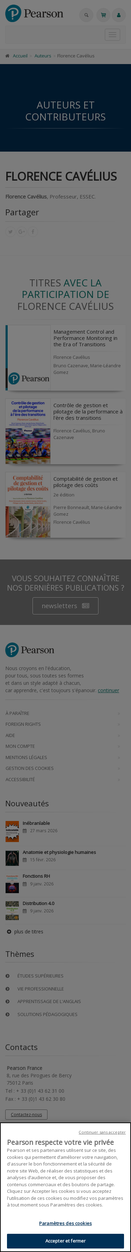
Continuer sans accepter (102, 1132)
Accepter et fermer (65, 1241)
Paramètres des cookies (65, 1223)
